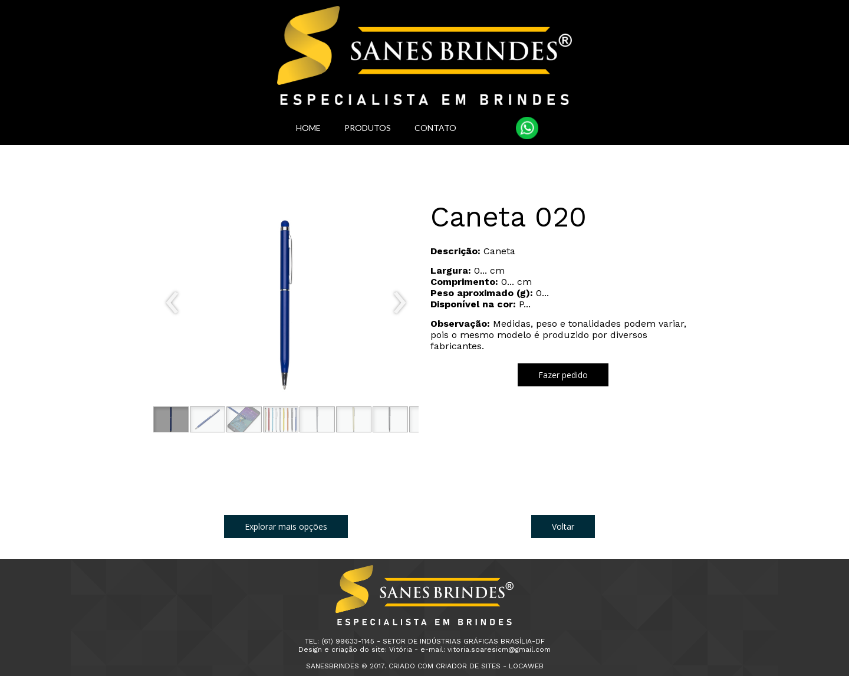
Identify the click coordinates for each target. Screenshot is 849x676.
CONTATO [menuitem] (435, 128)
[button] (171, 419)
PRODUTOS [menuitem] (367, 128)
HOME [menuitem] (308, 128)
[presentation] (172, 303)
